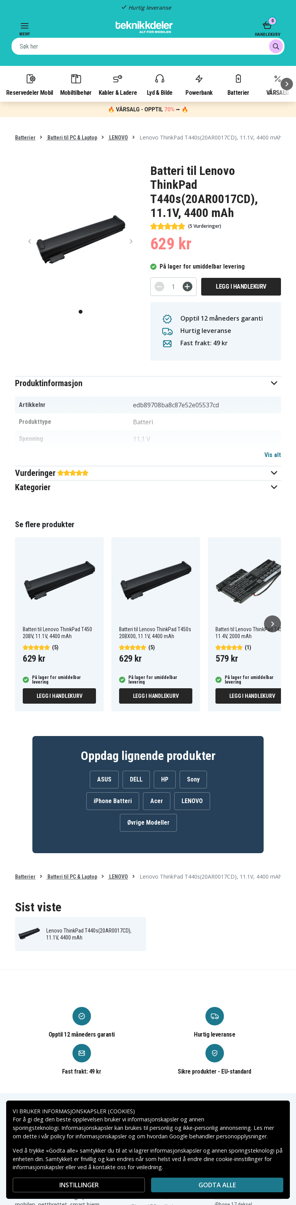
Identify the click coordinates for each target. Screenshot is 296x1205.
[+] (187, 286)
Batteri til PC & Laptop (71, 137)
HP (164, 779)
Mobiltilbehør (76, 84)
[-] (159, 286)
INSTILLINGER (79, 1185)
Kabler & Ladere (118, 84)
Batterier (238, 84)
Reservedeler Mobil (29, 84)
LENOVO (118, 137)
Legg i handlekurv (241, 286)
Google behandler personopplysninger (218, 1136)
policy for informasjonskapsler (88, 1136)
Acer (156, 801)
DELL (136, 779)
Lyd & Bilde (159, 84)
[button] (148, 383)
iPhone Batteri (113, 801)
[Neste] (287, 84)
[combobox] (148, 46)
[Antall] (173, 286)
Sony (193, 779)
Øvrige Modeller (148, 822)
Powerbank (198, 84)
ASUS (104, 779)
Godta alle (217, 1185)
